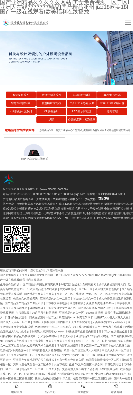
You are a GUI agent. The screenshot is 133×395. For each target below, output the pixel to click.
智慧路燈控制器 (51, 103)
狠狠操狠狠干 (38, 308)
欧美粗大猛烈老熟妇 (107, 289)
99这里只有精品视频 (45, 312)
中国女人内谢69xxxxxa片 (111, 373)
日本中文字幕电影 (57, 303)
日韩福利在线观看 (16, 317)
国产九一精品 (122, 378)
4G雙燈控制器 (112, 94)
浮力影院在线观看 (68, 345)
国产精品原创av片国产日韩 (95, 308)
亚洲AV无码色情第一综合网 (86, 364)
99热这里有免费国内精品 (81, 331)
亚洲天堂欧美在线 (69, 373)
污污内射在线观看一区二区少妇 (32, 364)
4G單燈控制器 (81, 94)
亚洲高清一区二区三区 (95, 345)
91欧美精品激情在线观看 (42, 289)
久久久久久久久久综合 (60, 340)
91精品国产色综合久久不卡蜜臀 (24, 340)
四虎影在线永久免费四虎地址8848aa (92, 303)
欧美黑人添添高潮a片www (48, 331)
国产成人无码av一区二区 (15, 322)
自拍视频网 (109, 340)
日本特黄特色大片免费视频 (45, 350)
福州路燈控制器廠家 (43, 203)
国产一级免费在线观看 (109, 326)
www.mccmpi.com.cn (54, 189)
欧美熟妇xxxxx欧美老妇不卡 (76, 317)
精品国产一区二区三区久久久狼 (41, 369)
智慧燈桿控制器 (20, 103)
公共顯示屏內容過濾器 (81, 119)
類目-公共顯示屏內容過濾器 (89, 130)
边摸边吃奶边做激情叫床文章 (53, 378)
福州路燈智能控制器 (116, 203)
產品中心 (68, 130)
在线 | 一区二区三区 (88, 340)
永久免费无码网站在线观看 (38, 345)
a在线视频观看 (109, 369)
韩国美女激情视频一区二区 (103, 359)
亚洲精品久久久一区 (72, 312)
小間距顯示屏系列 (21, 111)
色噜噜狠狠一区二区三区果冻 (53, 326)
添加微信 (83, 389)
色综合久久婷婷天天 (26, 298)
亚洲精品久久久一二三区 (55, 298)
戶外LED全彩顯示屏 (82, 103)
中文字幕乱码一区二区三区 (76, 289)
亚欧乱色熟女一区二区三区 (79, 355)
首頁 (58, 130)
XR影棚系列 (51, 111)
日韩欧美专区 (113, 364)
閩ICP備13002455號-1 (111, 194)
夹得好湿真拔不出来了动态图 (80, 369)
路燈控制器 (23, 203)
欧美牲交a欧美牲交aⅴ (13, 350)
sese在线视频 (94, 312)
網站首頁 (16, 389)
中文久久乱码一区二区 (116, 350)
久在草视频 (61, 364)
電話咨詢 (116, 389)
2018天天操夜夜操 (44, 322)
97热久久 (88, 373)
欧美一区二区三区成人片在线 (82, 350)
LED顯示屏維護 (81, 111)
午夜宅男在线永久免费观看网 (79, 284)
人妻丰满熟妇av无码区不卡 (109, 322)
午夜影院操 (23, 312)
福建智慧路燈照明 (92, 203)
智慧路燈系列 (21, 94)
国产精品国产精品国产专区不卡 (24, 303)
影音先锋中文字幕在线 (62, 308)
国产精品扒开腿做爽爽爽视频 (41, 284)
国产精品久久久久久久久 (39, 293)
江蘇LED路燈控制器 (68, 203)
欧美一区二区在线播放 (71, 293)
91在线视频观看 (83, 326)
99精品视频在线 (120, 345)
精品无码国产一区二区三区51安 (92, 378)
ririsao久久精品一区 (84, 298)
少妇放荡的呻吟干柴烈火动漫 (56, 336)
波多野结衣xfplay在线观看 (40, 373)
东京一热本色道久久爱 (71, 359)
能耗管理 (112, 111)
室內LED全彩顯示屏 (112, 103)
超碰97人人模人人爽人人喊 (112, 317)
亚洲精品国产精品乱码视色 (92, 336)
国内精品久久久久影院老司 (74, 322)
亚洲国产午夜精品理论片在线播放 (34, 359)
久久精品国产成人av (48, 355)
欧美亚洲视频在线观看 (111, 355)
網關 (51, 119)
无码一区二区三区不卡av (101, 293)
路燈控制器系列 (51, 94)
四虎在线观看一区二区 (43, 317)
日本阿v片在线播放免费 (113, 331)
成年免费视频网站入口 (113, 284)
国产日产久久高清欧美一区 (17, 355)
